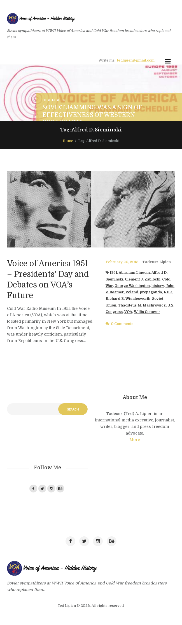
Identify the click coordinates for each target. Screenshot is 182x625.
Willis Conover (147, 312)
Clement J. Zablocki (142, 279)
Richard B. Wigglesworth (128, 299)
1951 (113, 273)
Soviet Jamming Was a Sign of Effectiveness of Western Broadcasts (92, 115)
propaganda (151, 292)
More (134, 439)
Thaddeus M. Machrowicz (142, 305)
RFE (168, 292)
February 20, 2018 (122, 262)
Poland (131, 292)
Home (68, 141)
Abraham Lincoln (134, 273)
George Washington (132, 286)
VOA (128, 312)
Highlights (53, 100)
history (157, 286)
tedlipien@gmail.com (136, 60)
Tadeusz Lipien (156, 262)
